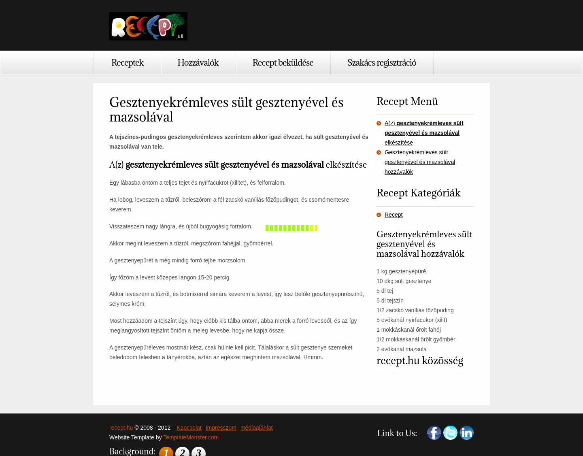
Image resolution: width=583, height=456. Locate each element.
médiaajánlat (256, 427)
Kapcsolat (189, 427)
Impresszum (221, 427)
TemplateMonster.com (191, 437)
